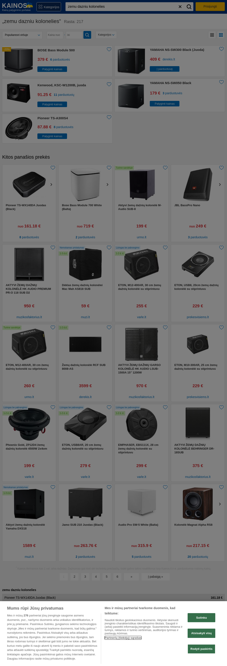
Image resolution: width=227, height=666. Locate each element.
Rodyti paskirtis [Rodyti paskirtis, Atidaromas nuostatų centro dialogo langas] (201, 649)
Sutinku (201, 617)
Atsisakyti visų (201, 633)
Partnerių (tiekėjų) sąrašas (123, 637)
